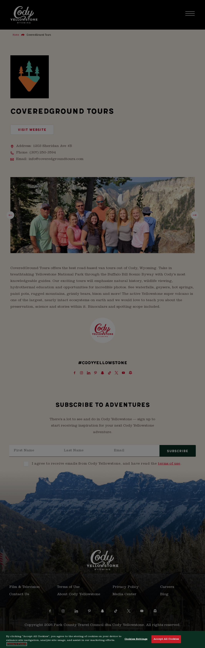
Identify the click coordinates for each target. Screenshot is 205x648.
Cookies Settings (135, 639)
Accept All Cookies (166, 639)
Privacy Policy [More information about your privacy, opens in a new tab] (16, 644)
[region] (102, 639)
